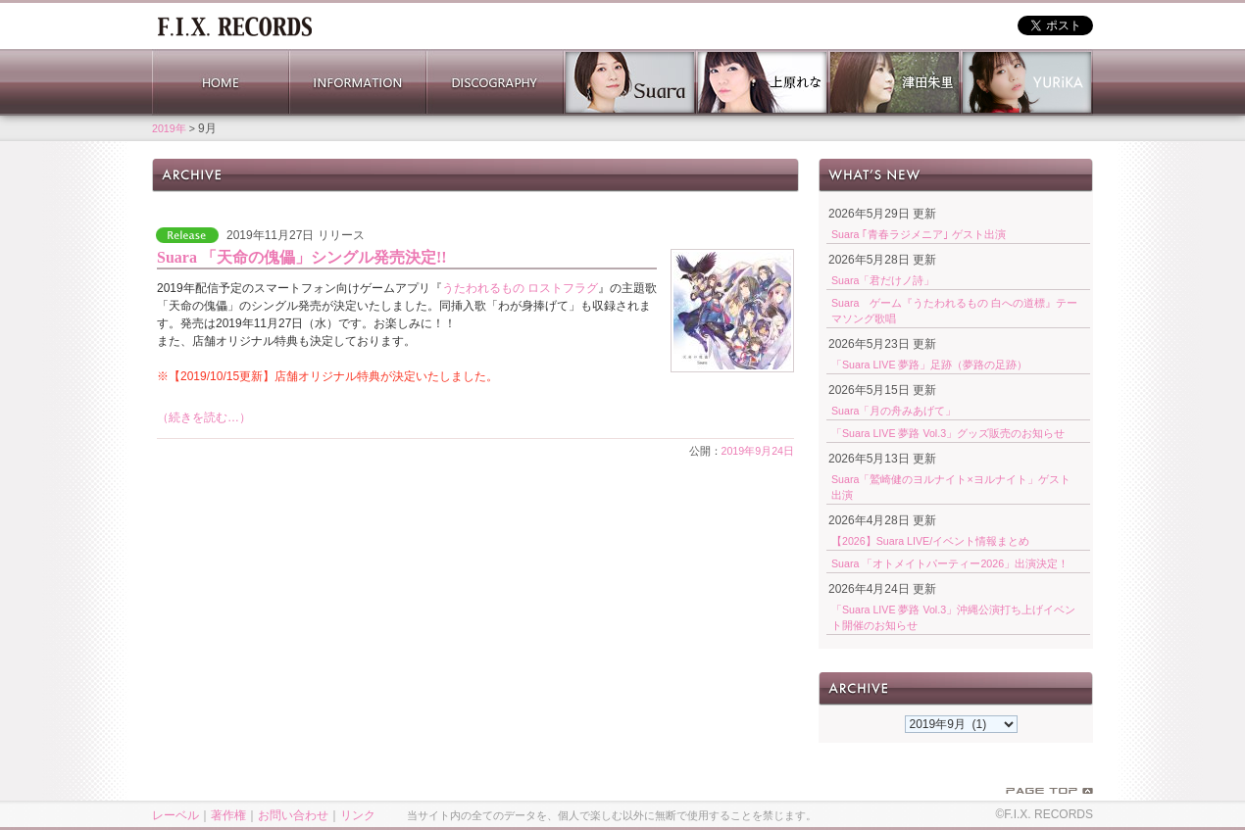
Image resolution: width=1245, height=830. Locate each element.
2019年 (169, 128)
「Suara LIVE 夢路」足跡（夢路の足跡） (929, 364)
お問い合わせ (293, 815)
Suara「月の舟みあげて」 (893, 410)
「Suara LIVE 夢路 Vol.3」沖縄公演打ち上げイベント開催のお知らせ (953, 617)
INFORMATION (357, 82)
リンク (357, 815)
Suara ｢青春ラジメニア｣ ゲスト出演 (918, 234)
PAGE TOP (1049, 791)
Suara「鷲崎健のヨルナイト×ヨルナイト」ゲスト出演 (951, 487)
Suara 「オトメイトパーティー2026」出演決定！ (950, 563)
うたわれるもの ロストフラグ (520, 288)
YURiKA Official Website (1027, 82)
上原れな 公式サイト (762, 82)
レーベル (175, 815)
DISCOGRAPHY (495, 82)
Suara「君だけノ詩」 (882, 280)
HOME (220, 82)
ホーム (234, 24)
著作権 (228, 815)
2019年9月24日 (758, 451)
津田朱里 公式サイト (894, 82)
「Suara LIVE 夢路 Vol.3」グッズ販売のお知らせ (948, 433)
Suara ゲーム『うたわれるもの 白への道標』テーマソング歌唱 (954, 310)
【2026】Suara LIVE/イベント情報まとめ (930, 541)
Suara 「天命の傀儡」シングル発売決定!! (302, 257)
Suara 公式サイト (630, 82)
